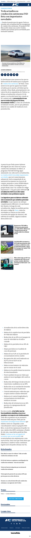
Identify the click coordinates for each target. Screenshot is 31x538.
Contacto (11, 527)
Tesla (16, 210)
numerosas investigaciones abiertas (13, 422)
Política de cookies (26, 527)
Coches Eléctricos (6, 8)
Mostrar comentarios (15, 498)
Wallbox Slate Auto (11, 1)
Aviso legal (17, 527)
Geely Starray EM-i (21, 1)
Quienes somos (4, 527)
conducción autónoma (10, 84)
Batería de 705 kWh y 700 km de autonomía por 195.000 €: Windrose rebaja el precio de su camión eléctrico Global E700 (22, 229)
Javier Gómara (6, 70)
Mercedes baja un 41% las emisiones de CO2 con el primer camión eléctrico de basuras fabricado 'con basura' (22, 261)
